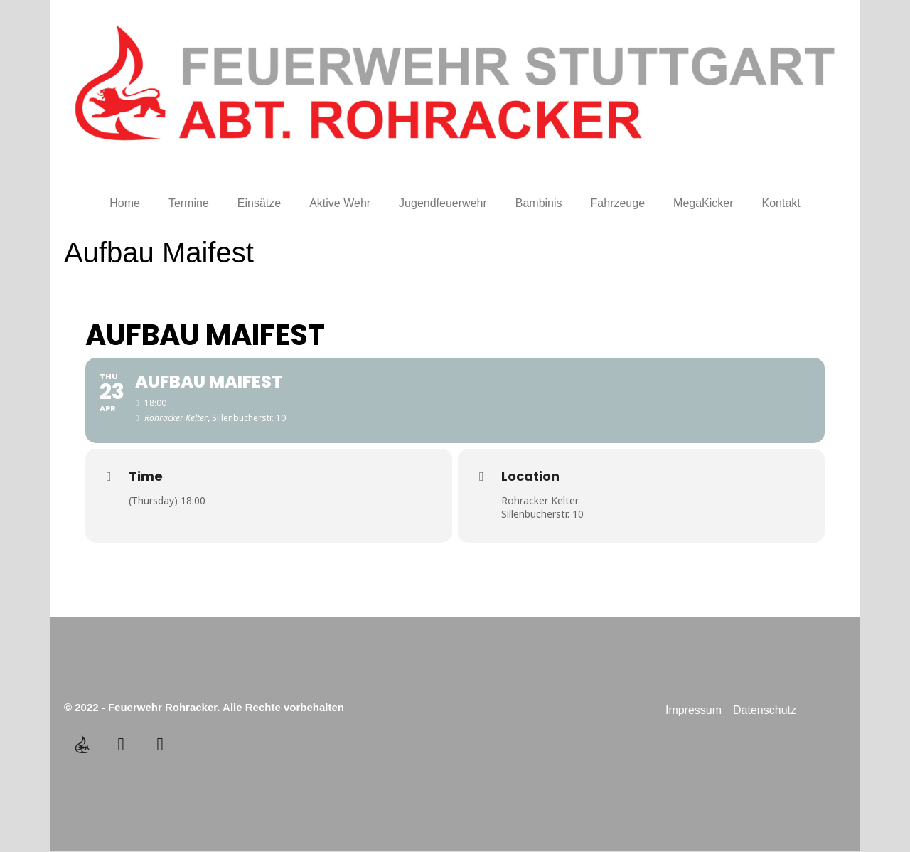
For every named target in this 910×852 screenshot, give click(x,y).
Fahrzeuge (618, 203)
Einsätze (259, 203)
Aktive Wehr (339, 203)
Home (124, 203)
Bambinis (538, 203)
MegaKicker (703, 203)
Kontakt (781, 203)
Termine (188, 203)
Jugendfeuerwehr (443, 203)
